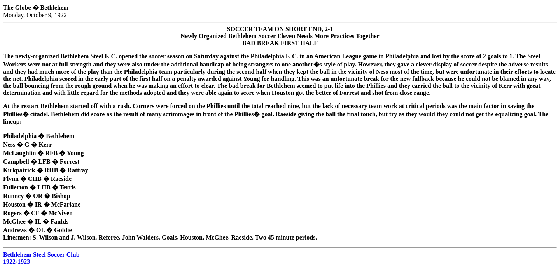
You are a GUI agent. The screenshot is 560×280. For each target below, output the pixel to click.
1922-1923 (16, 261)
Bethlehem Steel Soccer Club (41, 254)
